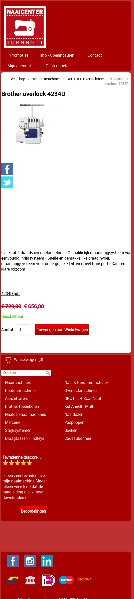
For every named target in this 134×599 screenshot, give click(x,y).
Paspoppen (74, 422)
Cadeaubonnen (77, 438)
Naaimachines (18, 382)
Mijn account (19, 65)
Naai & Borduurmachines (86, 382)
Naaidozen (73, 414)
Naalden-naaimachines (25, 414)
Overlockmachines (80, 390)
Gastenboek (56, 65)
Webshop (18, 78)
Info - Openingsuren (57, 55)
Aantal (7, 329)
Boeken (70, 430)
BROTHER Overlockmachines (89, 78)
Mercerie (12, 422)
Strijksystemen (18, 430)
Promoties (19, 55)
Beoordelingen (33, 511)
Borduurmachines (20, 390)
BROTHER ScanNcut (82, 398)
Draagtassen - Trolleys (24, 438)
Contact (95, 55)
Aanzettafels (16, 398)
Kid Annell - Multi (79, 406)
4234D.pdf (10, 293)
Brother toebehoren (22, 406)
